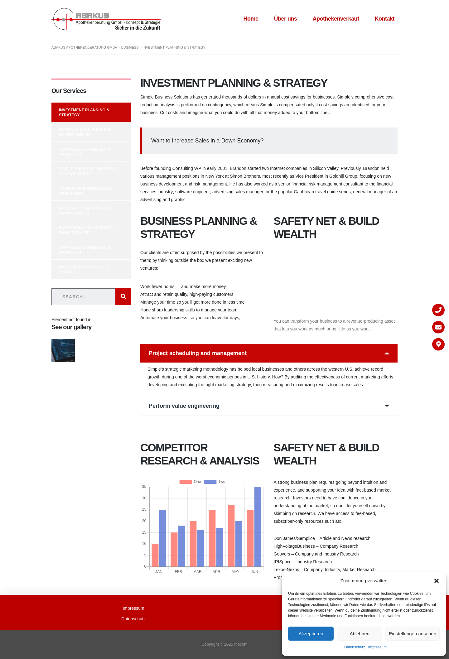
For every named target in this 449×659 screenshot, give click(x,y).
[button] (436, 581)
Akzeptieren (310, 633)
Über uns (285, 19)
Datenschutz (354, 647)
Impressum (377, 647)
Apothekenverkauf (335, 19)
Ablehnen (359, 633)
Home (250, 19)
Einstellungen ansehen (412, 633)
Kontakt (385, 19)
